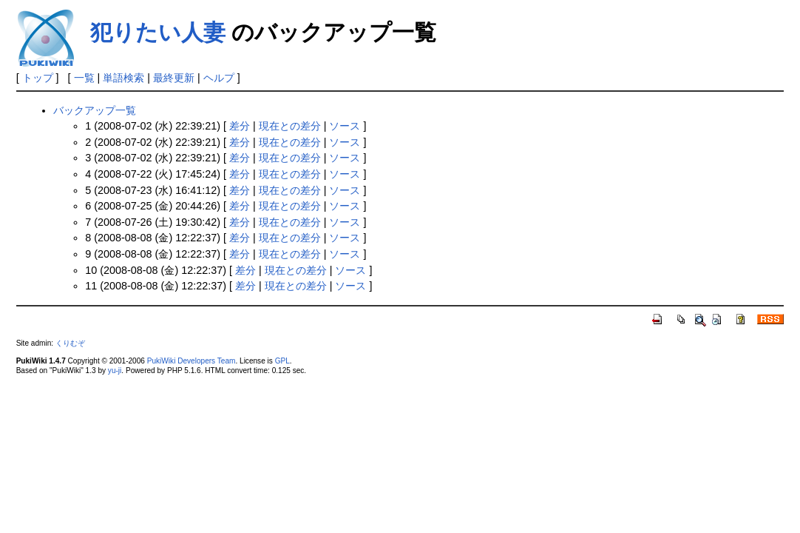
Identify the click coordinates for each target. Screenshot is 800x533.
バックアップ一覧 (94, 110)
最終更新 (173, 78)
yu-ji (114, 370)
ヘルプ (218, 78)
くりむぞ (70, 343)
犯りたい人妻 (158, 32)
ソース (344, 126)
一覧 (84, 78)
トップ (37, 78)
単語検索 (123, 78)
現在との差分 (290, 126)
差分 (239, 126)
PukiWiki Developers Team (191, 361)
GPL (282, 361)
